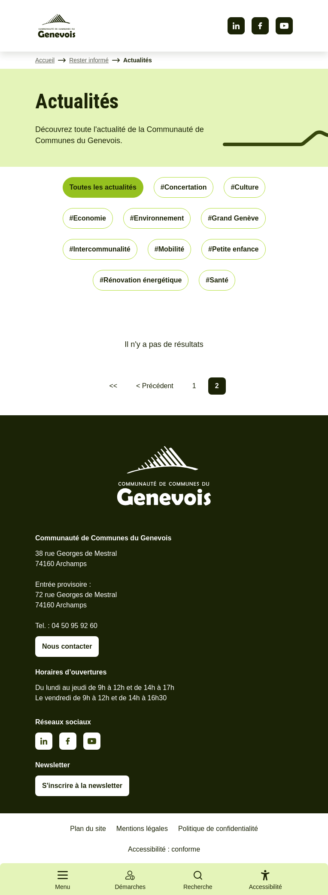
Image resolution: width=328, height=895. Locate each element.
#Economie (88, 218)
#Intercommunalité (100, 249)
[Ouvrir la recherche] (198, 879)
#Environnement (157, 218)
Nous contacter (67, 646)
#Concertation (184, 187)
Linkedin (236, 25)
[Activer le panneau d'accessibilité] (265, 881)
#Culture (244, 187)
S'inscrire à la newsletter (82, 785)
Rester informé (89, 60)
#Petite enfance (233, 249)
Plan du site (88, 828)
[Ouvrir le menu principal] (63, 879)
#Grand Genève (233, 218)
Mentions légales (142, 828)
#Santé (217, 280)
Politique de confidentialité (218, 828)
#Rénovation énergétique (141, 280)
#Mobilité (169, 249)
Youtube (284, 25)
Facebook (260, 25)
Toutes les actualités (103, 187)
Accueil (45, 60)
